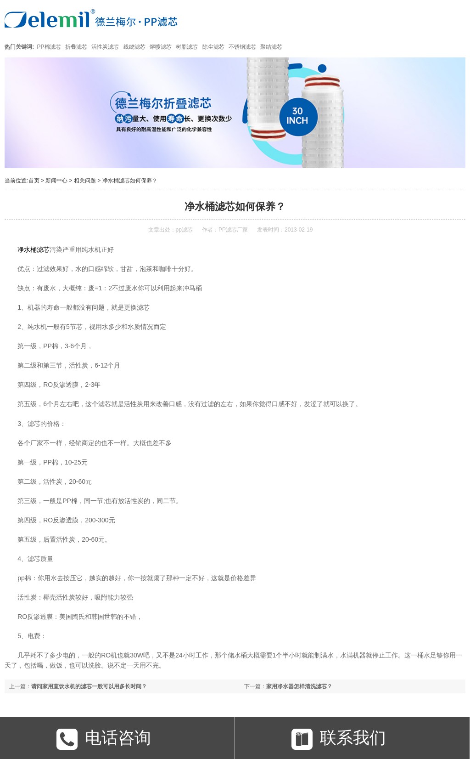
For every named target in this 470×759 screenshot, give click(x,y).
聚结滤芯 (271, 47)
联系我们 (338, 739)
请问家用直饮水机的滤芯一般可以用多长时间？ (89, 686)
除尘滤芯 (213, 47)
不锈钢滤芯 (242, 47)
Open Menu (455, 18)
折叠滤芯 (76, 47)
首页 (33, 180)
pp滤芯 (184, 230)
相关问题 (85, 180)
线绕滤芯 (134, 47)
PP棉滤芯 (49, 47)
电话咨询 (103, 739)
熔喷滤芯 (161, 47)
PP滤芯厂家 (233, 230)
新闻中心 (56, 180)
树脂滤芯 (187, 47)
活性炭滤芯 (105, 47)
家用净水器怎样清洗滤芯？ (299, 686)
